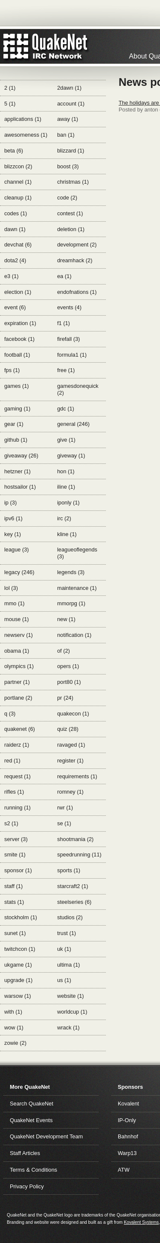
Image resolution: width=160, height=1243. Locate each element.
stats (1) (14, 902)
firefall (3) (68, 339)
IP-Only (127, 1120)
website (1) (70, 996)
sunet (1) (15, 933)
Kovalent (128, 1103)
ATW (123, 1170)
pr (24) (65, 698)
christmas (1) (73, 182)
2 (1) (9, 88)
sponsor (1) (18, 870)
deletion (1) (70, 229)
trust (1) (66, 933)
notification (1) (74, 635)
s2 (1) (11, 823)
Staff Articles (25, 1153)
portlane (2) (18, 698)
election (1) (17, 292)
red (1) (12, 760)
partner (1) (17, 682)
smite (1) (15, 854)
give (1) (66, 440)
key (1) (12, 534)
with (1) (13, 1011)
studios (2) (70, 917)
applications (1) (22, 119)
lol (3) (11, 588)
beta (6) (13, 150)
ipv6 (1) (13, 518)
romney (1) (70, 792)
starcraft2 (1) (72, 886)
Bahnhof (128, 1136)
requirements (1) (77, 776)
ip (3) (10, 502)
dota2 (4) (15, 260)
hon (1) (66, 471)
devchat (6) (18, 244)
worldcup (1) (72, 1011)
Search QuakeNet (31, 1103)
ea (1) (64, 276)
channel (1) (18, 182)
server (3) (16, 839)
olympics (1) (19, 666)
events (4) (69, 307)
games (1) (16, 386)
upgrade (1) (18, 980)
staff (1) (13, 886)
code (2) (67, 197)
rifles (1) (14, 792)
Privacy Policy (27, 1186)
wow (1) (13, 1027)
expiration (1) (20, 323)
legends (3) (70, 572)
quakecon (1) (73, 713)
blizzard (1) (70, 150)
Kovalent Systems (141, 1222)
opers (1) (68, 666)
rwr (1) (65, 807)
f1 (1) (63, 323)
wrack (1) (68, 1027)
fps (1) (12, 370)
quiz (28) (68, 729)
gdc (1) (65, 408)
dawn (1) (15, 229)
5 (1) (9, 103)
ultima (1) (68, 965)
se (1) (64, 823)
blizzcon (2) (18, 166)
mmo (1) (14, 603)
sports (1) (68, 870)
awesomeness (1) (25, 135)
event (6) (15, 307)
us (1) (64, 980)
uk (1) (64, 949)
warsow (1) (17, 996)
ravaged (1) (71, 745)
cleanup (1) (18, 197)
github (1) (15, 440)
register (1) (70, 760)
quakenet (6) (19, 729)
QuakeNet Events (31, 1120)
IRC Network (61, 46)
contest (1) (70, 213)
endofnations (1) (76, 292)
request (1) (17, 776)
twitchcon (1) (19, 949)
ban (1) (66, 135)
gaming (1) (17, 408)
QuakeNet (16, 46)
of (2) (63, 651)
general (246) (73, 424)
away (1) (67, 119)
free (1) (66, 370)
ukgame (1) (18, 965)
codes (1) (15, 213)
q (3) (9, 713)
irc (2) (64, 518)
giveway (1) (71, 455)
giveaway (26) (21, 455)
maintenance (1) (76, 588)
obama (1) (16, 651)
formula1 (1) (72, 355)
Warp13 (127, 1153)
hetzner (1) (17, 471)
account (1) (70, 103)
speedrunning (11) (79, 854)
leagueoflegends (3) (77, 553)
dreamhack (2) (75, 260)
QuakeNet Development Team (46, 1136)
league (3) (16, 549)
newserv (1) (18, 635)
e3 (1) (11, 276)
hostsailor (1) (20, 487)
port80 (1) (69, 682)
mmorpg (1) (71, 603)
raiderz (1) (16, 745)
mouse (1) (16, 619)
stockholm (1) (20, 917)
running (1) (17, 807)
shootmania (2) (75, 839)
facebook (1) (19, 339)
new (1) (66, 619)
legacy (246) (19, 572)
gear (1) (13, 424)
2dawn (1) (69, 88)
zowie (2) (15, 1043)
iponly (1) (68, 502)
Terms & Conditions (33, 1170)
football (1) (17, 355)
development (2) (76, 244)
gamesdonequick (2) (78, 389)
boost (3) (68, 166)
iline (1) (66, 487)
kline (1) (67, 534)
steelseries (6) (74, 902)
